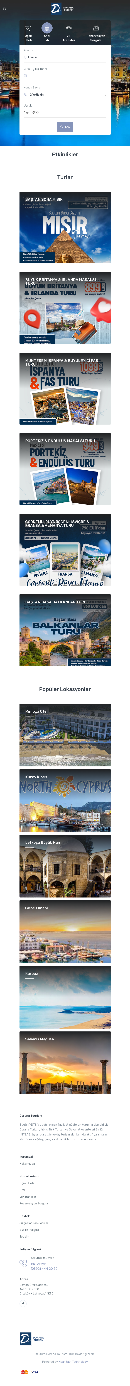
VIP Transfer (27, 1197)
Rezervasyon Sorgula (33, 1203)
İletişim (24, 1236)
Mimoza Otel (36, 711)
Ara (65, 127)
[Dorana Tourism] (62, 8)
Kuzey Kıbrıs (36, 777)
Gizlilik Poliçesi (29, 1229)
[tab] (28, 33)
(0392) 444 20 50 (44, 1269)
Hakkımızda (27, 1163)
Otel (22, 1190)
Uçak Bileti (26, 1183)
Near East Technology (73, 1361)
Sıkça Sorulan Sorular (33, 1223)
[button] (65, 94)
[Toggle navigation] (124, 9)
